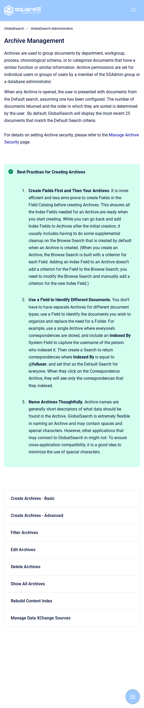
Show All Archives (28, 583)
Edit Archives (23, 549)
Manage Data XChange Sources (41, 617)
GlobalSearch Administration (52, 28)
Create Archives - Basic (33, 498)
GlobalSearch (14, 28)
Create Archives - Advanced (37, 515)
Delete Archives (25, 566)
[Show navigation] (133, 697)
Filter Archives (24, 532)
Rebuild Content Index (31, 600)
